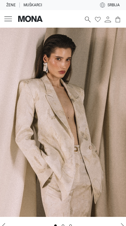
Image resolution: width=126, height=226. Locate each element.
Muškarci (33, 5)
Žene (11, 5)
